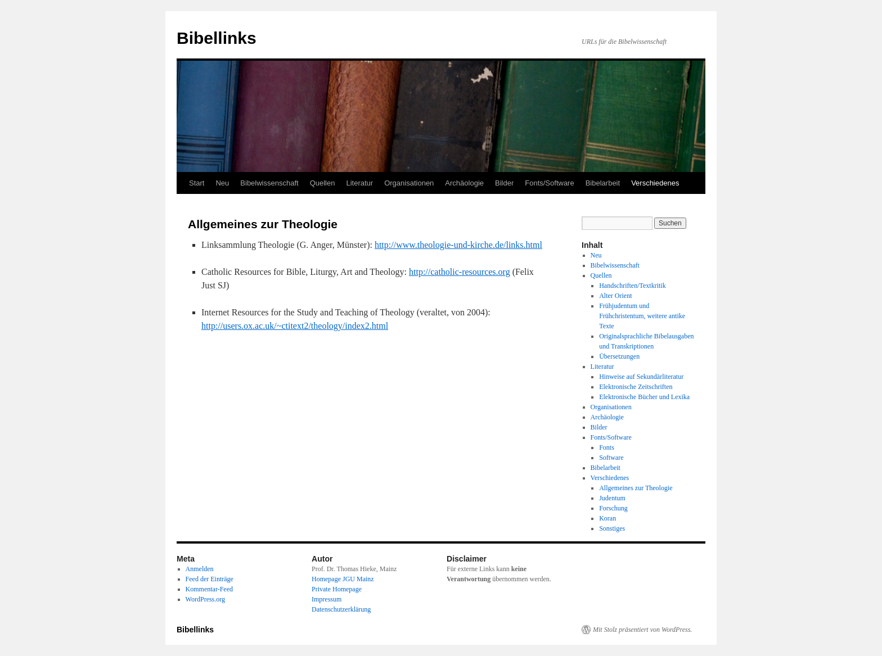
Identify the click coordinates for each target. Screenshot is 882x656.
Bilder (504, 183)
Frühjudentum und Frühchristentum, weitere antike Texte (642, 316)
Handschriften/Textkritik (632, 285)
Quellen (322, 183)
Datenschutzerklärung (341, 609)
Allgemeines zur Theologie (635, 488)
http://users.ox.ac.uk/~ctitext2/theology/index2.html (294, 326)
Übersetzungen (619, 356)
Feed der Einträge (209, 579)
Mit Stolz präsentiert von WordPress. (642, 630)
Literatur (359, 183)
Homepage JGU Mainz (343, 579)
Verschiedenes (655, 183)
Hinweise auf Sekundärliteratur (641, 377)
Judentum (612, 498)
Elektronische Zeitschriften (635, 387)
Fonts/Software (549, 183)
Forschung (613, 508)
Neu (222, 183)
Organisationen (409, 183)
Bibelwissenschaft (269, 183)
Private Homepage (337, 589)
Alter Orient (615, 296)
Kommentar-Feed (209, 589)
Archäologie (464, 183)
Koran (607, 518)
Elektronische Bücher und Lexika (644, 397)
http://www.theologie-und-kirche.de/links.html (458, 245)
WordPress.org (205, 599)
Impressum (326, 599)
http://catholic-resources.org (459, 272)
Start (196, 183)
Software (611, 458)
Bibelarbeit (603, 183)
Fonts (606, 447)
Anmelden (200, 569)
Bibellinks (216, 38)
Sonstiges (612, 528)
